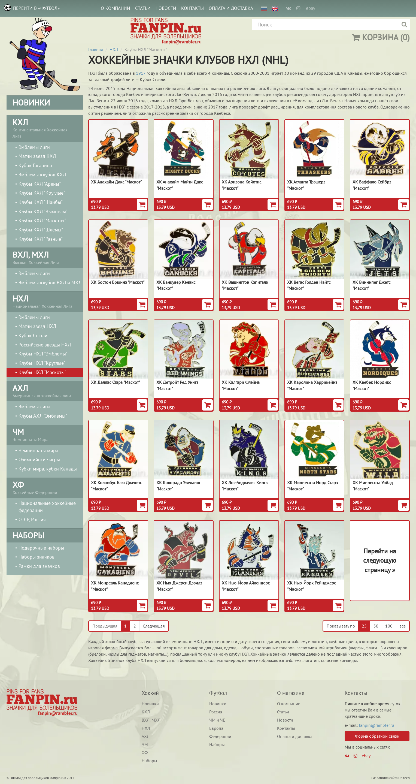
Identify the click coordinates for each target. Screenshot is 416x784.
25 (364, 626)
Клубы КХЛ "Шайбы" (41, 202)
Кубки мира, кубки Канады (48, 469)
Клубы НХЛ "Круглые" (42, 363)
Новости (166, 8)
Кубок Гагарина (35, 165)
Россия (215, 711)
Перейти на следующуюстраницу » (379, 560)
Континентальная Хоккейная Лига (45, 128)
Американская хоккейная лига (45, 390)
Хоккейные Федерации (45, 487)
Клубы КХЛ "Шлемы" (41, 230)
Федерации (220, 736)
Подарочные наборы (41, 548)
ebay (310, 8)
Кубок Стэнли (33, 335)
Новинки (150, 703)
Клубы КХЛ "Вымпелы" (43, 211)
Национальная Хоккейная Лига (45, 301)
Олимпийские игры (39, 459)
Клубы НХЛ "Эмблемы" (43, 354)
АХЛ (146, 736)
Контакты (192, 8)
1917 (140, 73)
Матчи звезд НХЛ (37, 326)
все (402, 626)
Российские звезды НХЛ (45, 345)
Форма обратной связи (377, 736)
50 (376, 626)
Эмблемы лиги (34, 147)
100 (389, 626)
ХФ (145, 752)
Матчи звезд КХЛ (37, 156)
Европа (216, 728)
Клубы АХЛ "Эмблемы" (43, 416)
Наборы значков (36, 557)
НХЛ (114, 49)
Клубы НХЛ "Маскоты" (42, 372)
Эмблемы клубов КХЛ (42, 174)
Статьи (143, 8)
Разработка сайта (384, 778)
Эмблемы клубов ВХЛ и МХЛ (50, 282)
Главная (95, 49)
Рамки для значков (39, 566)
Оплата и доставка (231, 8)
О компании (115, 8)
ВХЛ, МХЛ (151, 720)
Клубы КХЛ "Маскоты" (42, 220)
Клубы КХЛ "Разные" (41, 239)
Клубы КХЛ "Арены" (40, 184)
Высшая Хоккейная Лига (45, 257)
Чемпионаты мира (38, 450)
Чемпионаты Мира (45, 434)
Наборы (149, 760)
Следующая (154, 626)
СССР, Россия (32, 519)
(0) (381, 37)
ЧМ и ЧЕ (217, 720)
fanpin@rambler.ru (376, 725)
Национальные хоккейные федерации (47, 506)
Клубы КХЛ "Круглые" (42, 193)
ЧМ (145, 744)
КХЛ (146, 711)
